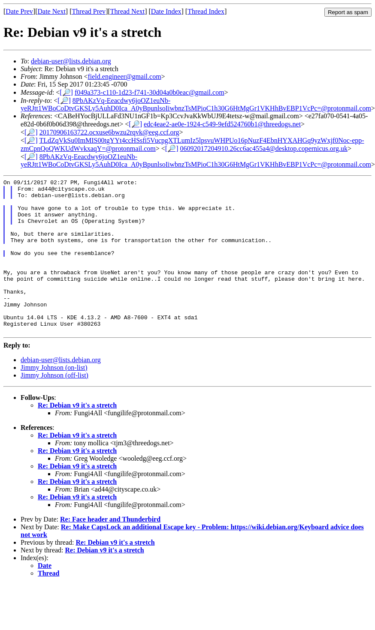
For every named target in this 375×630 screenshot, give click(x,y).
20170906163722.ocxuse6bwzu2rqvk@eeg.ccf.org (109, 132)
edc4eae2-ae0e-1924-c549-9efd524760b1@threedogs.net (222, 124)
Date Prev (19, 11)
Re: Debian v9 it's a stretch (77, 436)
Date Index (166, 11)
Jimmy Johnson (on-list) (54, 398)
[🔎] (66, 92)
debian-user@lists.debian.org (71, 61)
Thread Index (206, 11)
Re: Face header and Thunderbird (110, 550)
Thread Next (127, 11)
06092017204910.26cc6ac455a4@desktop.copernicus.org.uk (264, 148)
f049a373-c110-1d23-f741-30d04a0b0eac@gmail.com (149, 92)
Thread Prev (89, 11)
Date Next (52, 11)
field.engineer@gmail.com (124, 76)
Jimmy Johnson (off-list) (54, 406)
